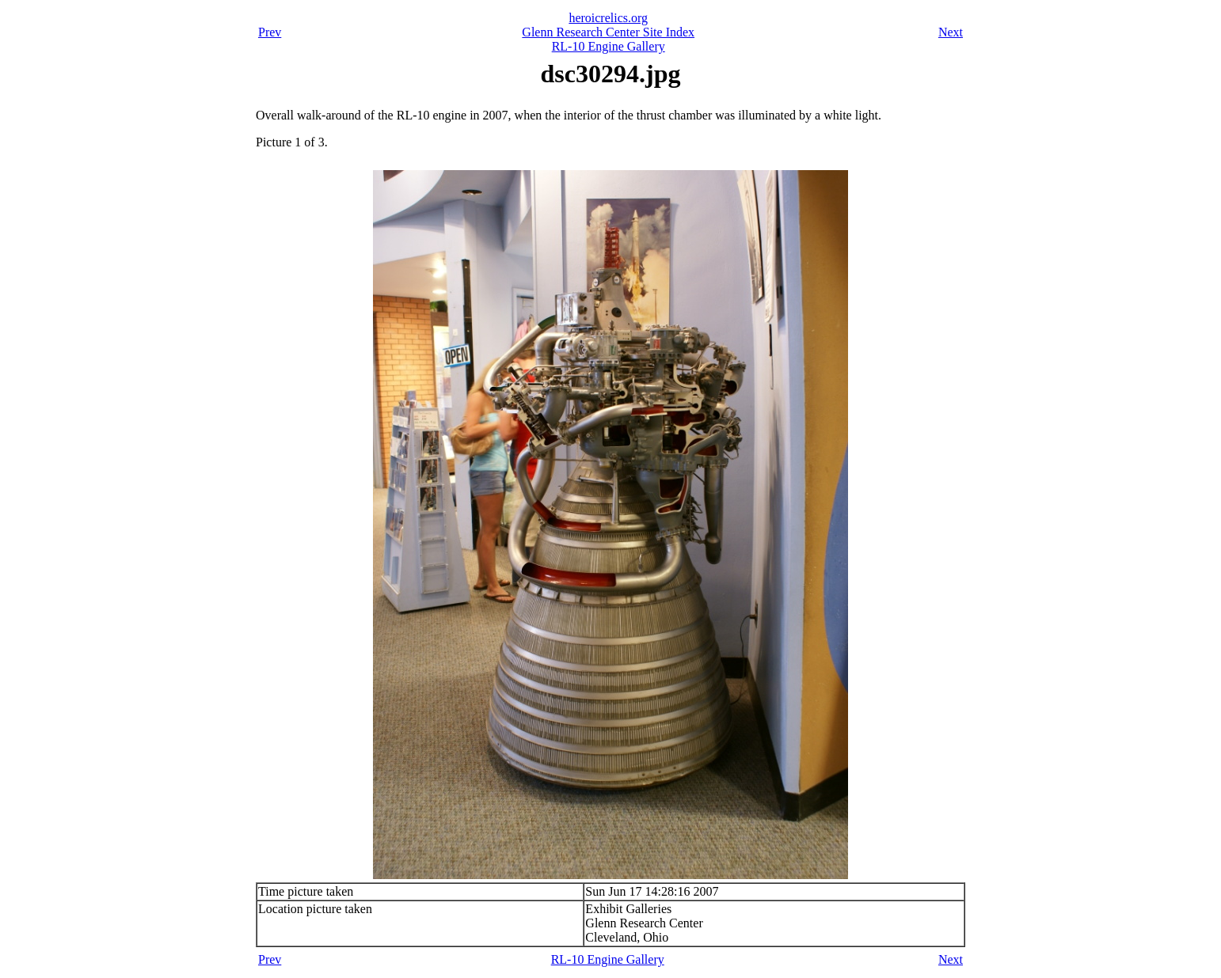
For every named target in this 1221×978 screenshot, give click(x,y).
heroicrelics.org (608, 18)
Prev (269, 32)
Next (950, 32)
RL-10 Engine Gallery (608, 46)
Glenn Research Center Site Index (608, 32)
